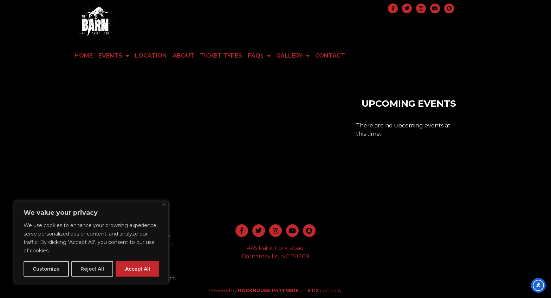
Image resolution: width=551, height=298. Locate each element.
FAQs (259, 55)
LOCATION (151, 55)
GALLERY (293, 55)
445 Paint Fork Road (275, 248)
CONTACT (330, 55)
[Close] (164, 205)
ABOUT (183, 55)
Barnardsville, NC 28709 (275, 256)
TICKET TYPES (221, 55)
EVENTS (113, 55)
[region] (91, 243)
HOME (83, 55)
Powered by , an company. (276, 290)
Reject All (92, 269)
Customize (46, 269)
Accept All (137, 269)
